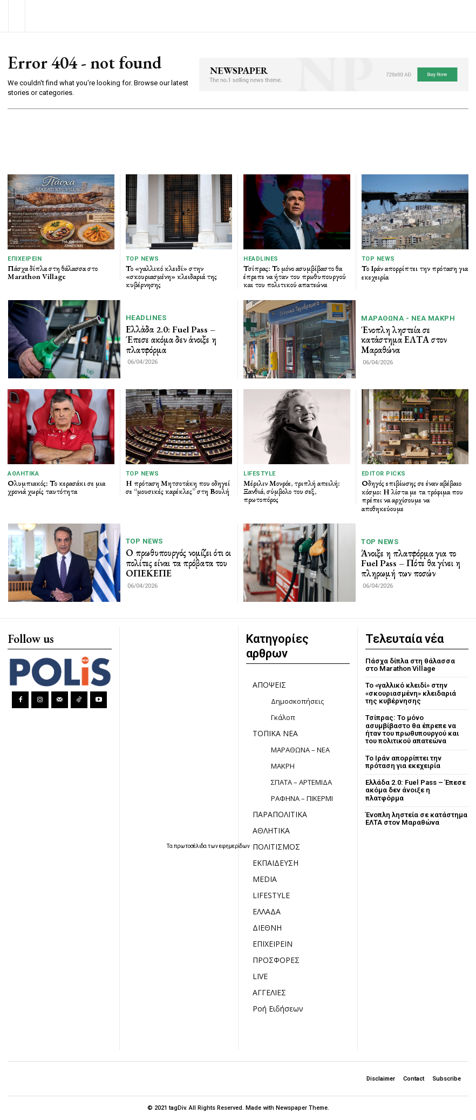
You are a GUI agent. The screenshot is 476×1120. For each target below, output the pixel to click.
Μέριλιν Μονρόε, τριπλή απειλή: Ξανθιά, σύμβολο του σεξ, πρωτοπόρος (291, 491)
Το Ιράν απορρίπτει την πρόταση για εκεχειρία (415, 272)
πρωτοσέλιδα (191, 846)
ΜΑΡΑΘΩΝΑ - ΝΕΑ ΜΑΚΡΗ (408, 318)
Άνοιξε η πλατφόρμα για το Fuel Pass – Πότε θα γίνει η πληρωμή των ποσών (410, 563)
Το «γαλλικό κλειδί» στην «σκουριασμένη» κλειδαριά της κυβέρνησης (171, 276)
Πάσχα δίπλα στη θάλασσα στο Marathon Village (53, 272)
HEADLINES (260, 259)
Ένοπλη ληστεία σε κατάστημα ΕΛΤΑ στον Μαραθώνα (404, 340)
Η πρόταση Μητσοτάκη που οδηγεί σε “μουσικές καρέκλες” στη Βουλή (178, 487)
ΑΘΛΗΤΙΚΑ (23, 474)
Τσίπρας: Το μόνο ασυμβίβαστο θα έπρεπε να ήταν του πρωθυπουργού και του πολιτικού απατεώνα (294, 276)
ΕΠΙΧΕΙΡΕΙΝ (25, 259)
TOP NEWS (142, 259)
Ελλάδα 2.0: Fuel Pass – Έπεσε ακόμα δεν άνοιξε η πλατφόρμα (171, 339)
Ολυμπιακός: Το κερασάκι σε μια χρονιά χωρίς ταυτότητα (56, 487)
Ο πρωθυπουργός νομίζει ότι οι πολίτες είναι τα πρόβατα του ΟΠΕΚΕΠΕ (178, 563)
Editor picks (384, 474)
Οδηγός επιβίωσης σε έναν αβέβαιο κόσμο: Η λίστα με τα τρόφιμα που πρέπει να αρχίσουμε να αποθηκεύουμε (412, 495)
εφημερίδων (234, 846)
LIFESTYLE (259, 474)
